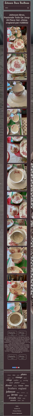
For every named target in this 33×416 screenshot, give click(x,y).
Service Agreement (17, 413)
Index (17, 406)
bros (14, 395)
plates (24, 374)
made (11, 383)
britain (20, 386)
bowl (23, 400)
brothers (12, 388)
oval (24, 398)
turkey (15, 386)
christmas (23, 383)
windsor (13, 400)
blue (19, 398)
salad (19, 400)
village (9, 380)
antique (9, 375)
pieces (25, 378)
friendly (12, 398)
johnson (10, 391)
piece (18, 392)
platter (17, 383)
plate (21, 395)
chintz (13, 375)
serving (25, 380)
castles (16, 380)
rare (13, 378)
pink (8, 395)
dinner (8, 385)
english (8, 378)
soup (27, 392)
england (22, 388)
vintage (19, 377)
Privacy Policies (17, 411)
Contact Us (17, 408)
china (27, 386)
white (21, 380)
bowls (18, 375)
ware (25, 395)
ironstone (23, 392)
